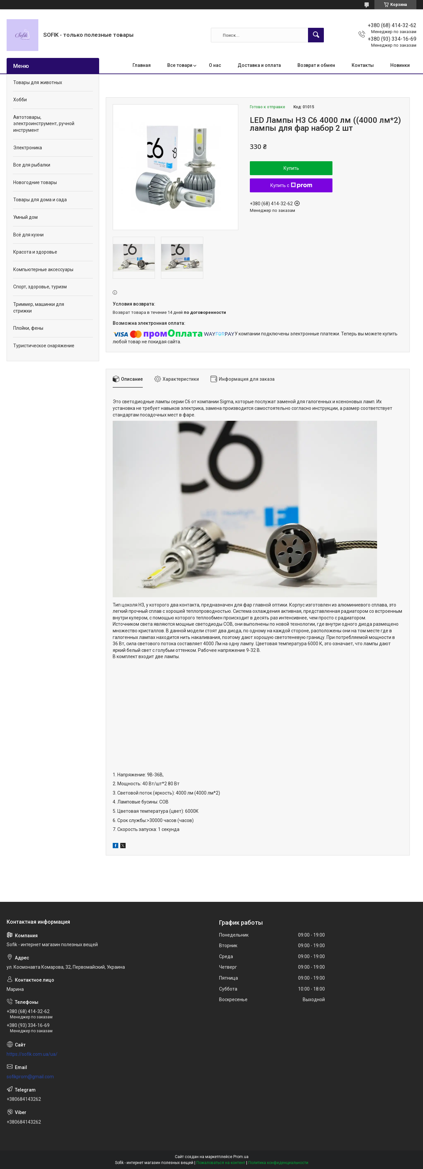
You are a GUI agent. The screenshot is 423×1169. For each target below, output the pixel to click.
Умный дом (25, 217)
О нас (215, 65)
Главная (142, 65)
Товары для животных (37, 82)
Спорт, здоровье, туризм (40, 286)
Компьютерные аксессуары (43, 269)
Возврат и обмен (316, 65)
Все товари (179, 65)
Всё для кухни (28, 234)
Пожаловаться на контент (220, 1162)
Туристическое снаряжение (43, 345)
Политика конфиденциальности (278, 1162)
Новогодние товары (35, 182)
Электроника (27, 147)
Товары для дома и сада (40, 199)
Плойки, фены (28, 328)
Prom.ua (241, 1156)
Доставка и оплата (259, 65)
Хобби (20, 99)
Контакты (363, 65)
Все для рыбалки (31, 165)
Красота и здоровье (35, 252)
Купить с (291, 185)
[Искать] (316, 35)
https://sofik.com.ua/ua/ (32, 1054)
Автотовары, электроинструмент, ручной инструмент (43, 124)
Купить (291, 168)
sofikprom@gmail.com (30, 1076)
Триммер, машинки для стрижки (38, 308)
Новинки (400, 65)
